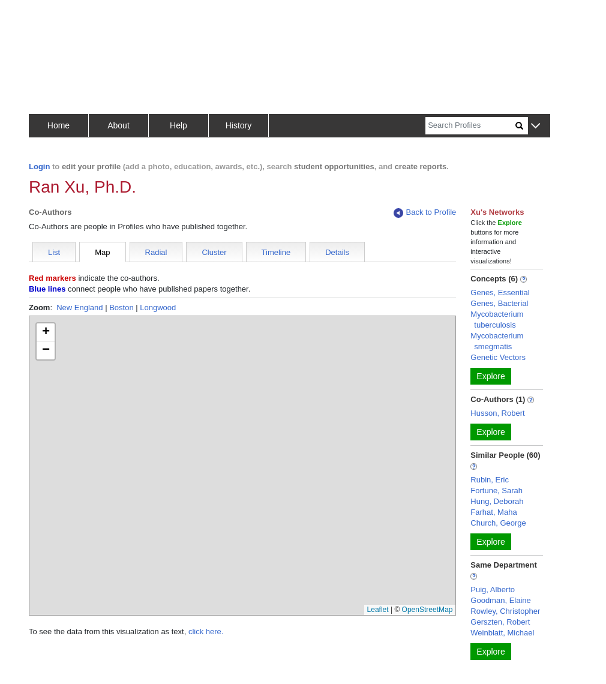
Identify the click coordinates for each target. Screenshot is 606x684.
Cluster (214, 252)
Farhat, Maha (493, 512)
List (54, 252)
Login (39, 166)
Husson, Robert (497, 413)
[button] (535, 126)
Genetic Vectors (498, 357)
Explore (490, 376)
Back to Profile (425, 213)
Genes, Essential (499, 292)
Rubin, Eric (489, 479)
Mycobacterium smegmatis (496, 341)
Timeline (276, 252)
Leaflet (378, 609)
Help (178, 125)
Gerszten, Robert (500, 621)
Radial (156, 252)
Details (337, 252)
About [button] (118, 125)
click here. (206, 631)
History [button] (239, 125)
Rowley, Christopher (505, 611)
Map (102, 252)
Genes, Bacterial (499, 303)
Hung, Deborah (496, 501)
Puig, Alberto (492, 589)
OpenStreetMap (427, 609)
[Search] (470, 125)
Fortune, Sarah (496, 490)
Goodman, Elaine (500, 600)
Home (58, 125)
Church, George (498, 522)
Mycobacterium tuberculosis (496, 319)
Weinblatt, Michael (502, 632)
